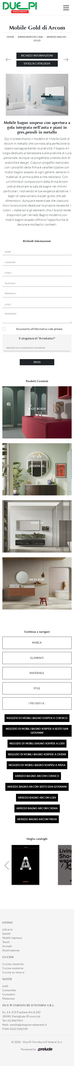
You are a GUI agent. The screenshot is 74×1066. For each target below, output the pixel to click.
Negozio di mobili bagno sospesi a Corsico (37, 718)
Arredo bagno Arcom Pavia (37, 819)
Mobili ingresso (12, 937)
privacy (58, 329)
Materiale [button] (37, 673)
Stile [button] (37, 688)
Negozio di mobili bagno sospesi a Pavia (37, 765)
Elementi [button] (37, 657)
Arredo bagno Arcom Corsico (37, 776)
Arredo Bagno (56, 36)
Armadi (7, 946)
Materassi (8, 998)
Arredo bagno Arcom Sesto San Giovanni (37, 786)
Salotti (6, 933)
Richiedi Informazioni (37, 55)
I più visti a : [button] (37, 703)
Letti (5, 986)
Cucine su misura (13, 972)
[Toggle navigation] (66, 8)
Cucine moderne (12, 968)
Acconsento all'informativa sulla (39, 329)
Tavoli (6, 942)
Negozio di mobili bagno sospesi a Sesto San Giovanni (37, 730)
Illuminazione (11, 950)
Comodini (8, 994)
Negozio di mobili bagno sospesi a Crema (37, 754)
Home (10, 36)
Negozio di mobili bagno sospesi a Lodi (37, 743)
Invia (37, 362)
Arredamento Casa (30, 36)
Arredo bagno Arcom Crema (37, 808)
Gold (37, 40)
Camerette (9, 990)
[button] (67, 865)
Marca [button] (37, 642)
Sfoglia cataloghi (37, 63)
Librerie (7, 929)
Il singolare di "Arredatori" (37, 338)
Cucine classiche (12, 964)
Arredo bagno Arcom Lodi (37, 797)
